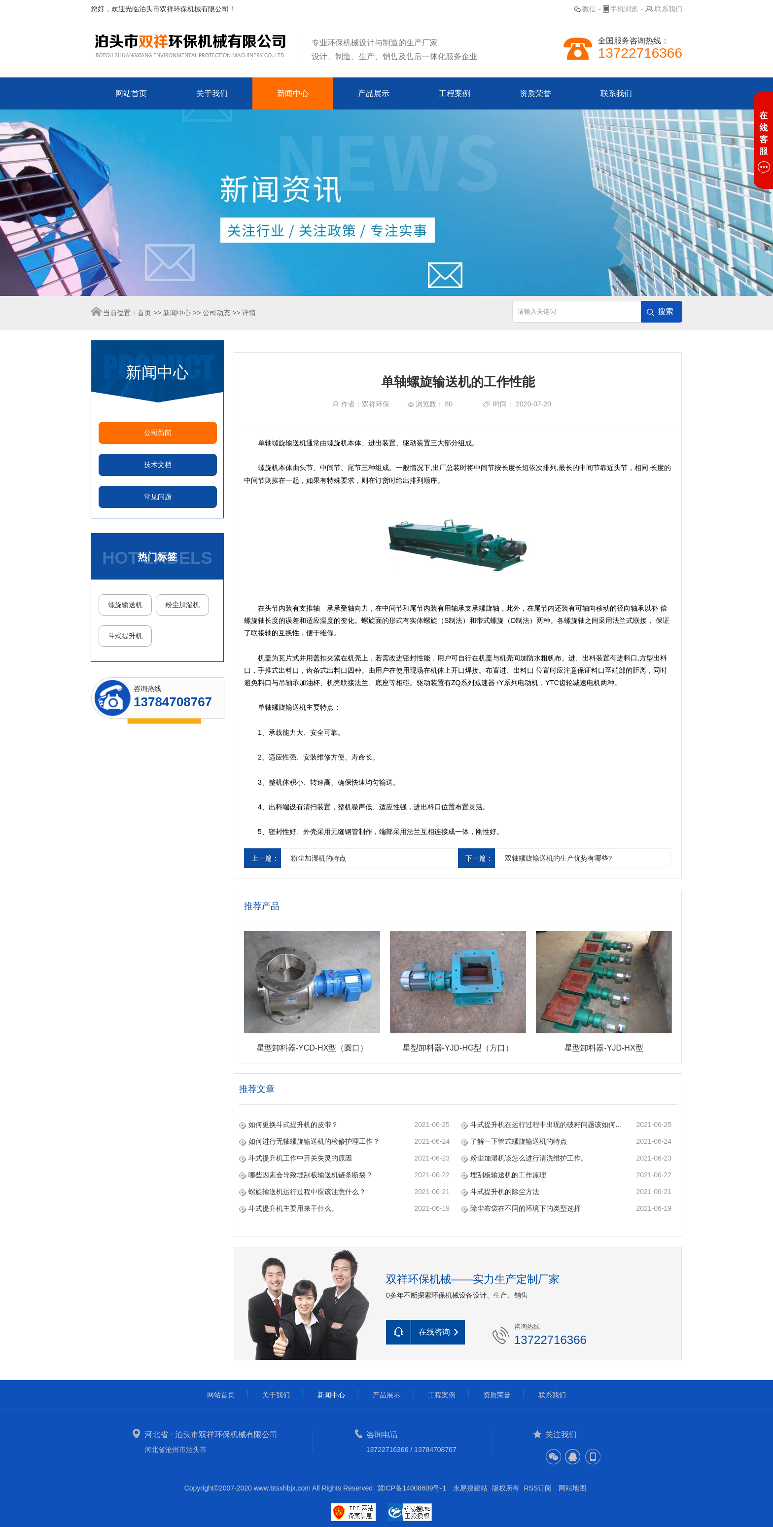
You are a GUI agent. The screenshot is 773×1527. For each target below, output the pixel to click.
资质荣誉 (535, 93)
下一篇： (479, 858)
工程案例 (454, 93)
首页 (144, 313)
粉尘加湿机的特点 (318, 858)
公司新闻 (158, 432)
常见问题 (158, 497)
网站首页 (131, 93)
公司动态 (216, 313)
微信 (589, 9)
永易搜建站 (470, 1488)
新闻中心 (293, 93)
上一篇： (265, 858)
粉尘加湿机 (182, 605)
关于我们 (212, 93)
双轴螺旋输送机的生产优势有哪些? (558, 858)
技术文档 (158, 465)
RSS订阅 (538, 1488)
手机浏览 (624, 9)
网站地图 (572, 1488)
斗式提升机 (125, 636)
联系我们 (668, 9)
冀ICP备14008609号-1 (411, 1488)
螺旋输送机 (125, 605)
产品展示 (373, 93)
